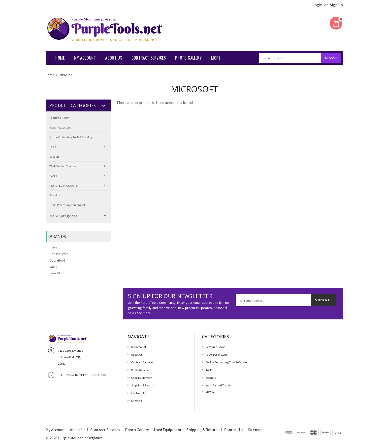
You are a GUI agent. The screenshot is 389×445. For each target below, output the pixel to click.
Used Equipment (141, 377)
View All (55, 273)
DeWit (53, 248)
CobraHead (57, 260)
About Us (113, 58)
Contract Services (148, 58)
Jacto (53, 267)
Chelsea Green (59, 254)
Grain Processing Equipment (67, 205)
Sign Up (336, 4)
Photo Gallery (188, 58)
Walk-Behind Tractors (62, 166)
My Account (85, 58)
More (215, 58)
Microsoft (66, 75)
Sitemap (136, 401)
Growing (54, 195)
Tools (52, 147)
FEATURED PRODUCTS (63, 185)
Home (60, 58)
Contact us (138, 393)
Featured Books (59, 118)
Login (317, 4)
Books (53, 176)
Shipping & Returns (143, 385)
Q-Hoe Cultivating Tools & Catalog (70, 137)
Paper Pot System (60, 127)
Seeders (54, 156)
